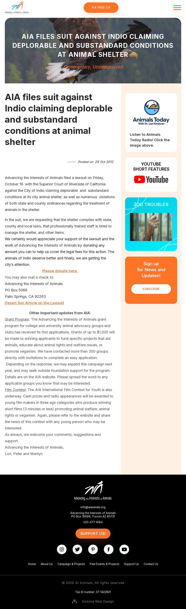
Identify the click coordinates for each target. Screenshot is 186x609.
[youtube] (124, 549)
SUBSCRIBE (151, 289)
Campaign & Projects (71, 564)
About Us (47, 564)
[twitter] (77, 549)
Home (32, 564)
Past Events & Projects (104, 564)
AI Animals (84, 583)
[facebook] (108, 549)
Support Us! (93, 533)
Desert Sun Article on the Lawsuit (34, 303)
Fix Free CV (101, 7)
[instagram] (62, 549)
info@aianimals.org (93, 507)
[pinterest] (93, 549)
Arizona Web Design (98, 601)
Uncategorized (107, 67)
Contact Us (151, 564)
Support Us (131, 564)
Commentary (77, 67)
